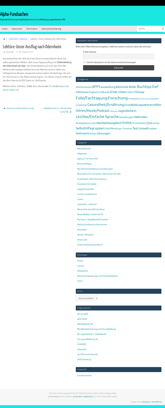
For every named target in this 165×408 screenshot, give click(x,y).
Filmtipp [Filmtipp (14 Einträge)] (139, 92)
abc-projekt (82, 314)
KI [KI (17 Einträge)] (135, 111)
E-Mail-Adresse (89, 52)
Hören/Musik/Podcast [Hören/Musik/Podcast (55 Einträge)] (93, 111)
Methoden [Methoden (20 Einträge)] (140, 117)
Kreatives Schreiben (86, 184)
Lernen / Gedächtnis (87, 194)
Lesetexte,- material (18, 39)
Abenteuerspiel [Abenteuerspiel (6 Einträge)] (83, 87)
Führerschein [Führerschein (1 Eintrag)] (145, 99)
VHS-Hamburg (84, 359)
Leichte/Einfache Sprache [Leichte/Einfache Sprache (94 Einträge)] (97, 116)
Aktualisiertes (84, 148)
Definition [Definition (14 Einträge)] (82, 92)
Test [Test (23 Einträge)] (135, 128)
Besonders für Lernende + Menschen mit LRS (98, 174)
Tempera (146, 402)
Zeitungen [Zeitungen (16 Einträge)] (103, 133)
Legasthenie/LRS (85, 189)
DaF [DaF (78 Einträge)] (155, 86)
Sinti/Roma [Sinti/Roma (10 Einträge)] (111, 128)
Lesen (80, 199)
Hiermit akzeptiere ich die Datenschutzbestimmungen (109, 62)
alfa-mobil (82, 319)
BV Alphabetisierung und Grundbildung (96, 329)
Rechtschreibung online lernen (92, 224)
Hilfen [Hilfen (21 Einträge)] (157, 105)
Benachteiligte (84, 163)
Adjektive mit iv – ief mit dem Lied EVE (58, 110)
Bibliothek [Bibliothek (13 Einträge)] (122, 87)
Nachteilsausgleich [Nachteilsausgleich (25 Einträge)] (109, 123)
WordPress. (157, 402)
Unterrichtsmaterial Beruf (89, 245)
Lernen (80, 266)
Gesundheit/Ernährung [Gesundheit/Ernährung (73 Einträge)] (105, 104)
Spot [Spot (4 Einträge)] (120, 128)
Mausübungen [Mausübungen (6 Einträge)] (126, 117)
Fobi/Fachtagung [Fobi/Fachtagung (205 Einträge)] (92, 98)
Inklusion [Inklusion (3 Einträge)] (113, 111)
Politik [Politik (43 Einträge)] (127, 123)
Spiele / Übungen (85, 234)
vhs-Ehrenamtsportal (87, 354)
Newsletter (82, 271)
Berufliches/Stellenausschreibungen (95, 169)
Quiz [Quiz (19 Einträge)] (149, 123)
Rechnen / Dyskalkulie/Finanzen (92, 219)
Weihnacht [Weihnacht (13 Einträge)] (82, 133)
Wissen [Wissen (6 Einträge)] (93, 133)
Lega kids (81, 349)
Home (80, 260)
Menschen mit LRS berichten (91, 209)
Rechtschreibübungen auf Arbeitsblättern (97, 276)
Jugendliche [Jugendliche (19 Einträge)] (125, 111)
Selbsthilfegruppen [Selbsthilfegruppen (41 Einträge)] (90, 128)
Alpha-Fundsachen (14, 14)
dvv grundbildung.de (87, 339)
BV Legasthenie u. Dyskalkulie (91, 334)
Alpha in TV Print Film (87, 158)
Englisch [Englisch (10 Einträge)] (93, 92)
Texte (79, 281)
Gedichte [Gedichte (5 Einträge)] (154, 98)
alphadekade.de (85, 324)
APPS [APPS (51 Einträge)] (96, 87)
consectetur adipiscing (82, 396)
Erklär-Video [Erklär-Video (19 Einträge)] (118, 92)
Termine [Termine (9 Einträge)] (127, 128)
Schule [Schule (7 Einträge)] (156, 123)
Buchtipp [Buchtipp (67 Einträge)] (144, 86)
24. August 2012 (26, 52)
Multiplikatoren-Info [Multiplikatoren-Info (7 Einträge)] (86, 123)
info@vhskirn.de (60, 86)
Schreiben (82, 229)
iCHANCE (81, 344)
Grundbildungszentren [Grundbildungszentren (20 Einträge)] (138, 105)
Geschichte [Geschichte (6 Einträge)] (81, 105)
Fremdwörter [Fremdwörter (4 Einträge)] (134, 98)
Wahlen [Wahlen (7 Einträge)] (153, 128)
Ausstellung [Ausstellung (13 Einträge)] (108, 87)
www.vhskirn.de (11, 90)
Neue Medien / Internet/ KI (90, 214)
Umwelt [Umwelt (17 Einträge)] (144, 128)
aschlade (10, 52)
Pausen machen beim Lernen (19, 108)
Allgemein (82, 153)
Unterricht (82, 240)
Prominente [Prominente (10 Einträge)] (139, 123)
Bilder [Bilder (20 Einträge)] (133, 87)
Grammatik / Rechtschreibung (91, 179)
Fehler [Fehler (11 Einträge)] (130, 92)
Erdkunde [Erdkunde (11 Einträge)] (104, 92)
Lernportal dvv (84, 375)
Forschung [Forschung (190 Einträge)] (118, 98)
